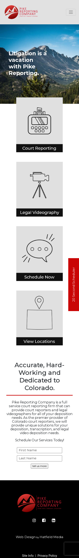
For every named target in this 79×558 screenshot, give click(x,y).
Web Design (26, 537)
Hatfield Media (51, 537)
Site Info (27, 556)
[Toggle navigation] (71, 12)
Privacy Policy (47, 556)
